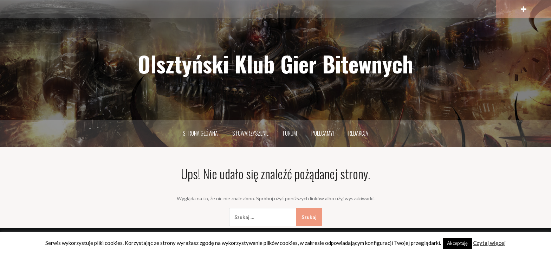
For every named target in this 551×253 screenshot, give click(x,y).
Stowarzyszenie (250, 133)
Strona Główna (200, 133)
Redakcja (358, 133)
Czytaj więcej (489, 243)
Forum (290, 133)
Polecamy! (322, 133)
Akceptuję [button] (457, 243)
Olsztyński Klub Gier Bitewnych (275, 63)
